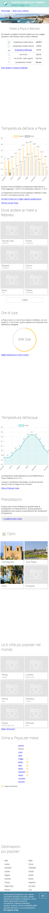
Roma (5, 698)
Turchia (28, 701)
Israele (31, 875)
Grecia (31, 864)
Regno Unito (30, 677)
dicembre (21, 782)
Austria (7, 864)
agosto (20, 769)
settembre (21, 772)
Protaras (30, 586)
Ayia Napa (31, 561)
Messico (7, 890)
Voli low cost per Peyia (9, 203)
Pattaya (29, 290)
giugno (20, 762)
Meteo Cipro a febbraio (21, 11)
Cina (30, 890)
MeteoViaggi (5, 11)
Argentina (32, 882)
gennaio (21, 746)
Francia (4, 677)
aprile (20, 755)
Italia (3, 701)
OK (43, 896)
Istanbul (30, 698)
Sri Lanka (32, 886)
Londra (29, 674)
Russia (31, 879)
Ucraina (7, 871)
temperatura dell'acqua (23, 50)
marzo (20, 752)
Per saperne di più (11, 910)
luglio (20, 765)
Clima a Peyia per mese (10, 488)
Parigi (5, 674)
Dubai (5, 723)
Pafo (4, 586)
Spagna (7, 875)
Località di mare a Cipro (13, 519)
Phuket (29, 241)
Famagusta (8, 561)
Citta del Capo (8, 241)
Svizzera (8, 879)
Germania (8, 868)
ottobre (20, 775)
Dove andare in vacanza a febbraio (14, 68)
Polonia (31, 871)
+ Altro (24, 300)
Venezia (30, 723)
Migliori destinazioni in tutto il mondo (15, 355)
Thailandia (32, 868)
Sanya (4, 290)
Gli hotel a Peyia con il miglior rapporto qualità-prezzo (21, 199)
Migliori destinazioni (8, 729)
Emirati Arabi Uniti (8, 725)
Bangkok (5, 265)
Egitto (31, 860)
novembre (21, 778)
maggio (21, 759)
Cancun (29, 265)
